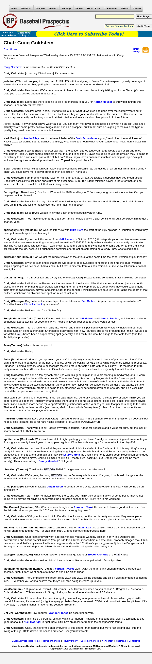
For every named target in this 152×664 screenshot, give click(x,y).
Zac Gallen (88, 301)
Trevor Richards (98, 554)
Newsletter (26, 8)
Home (14, 8)
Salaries (124, 8)
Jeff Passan (66, 239)
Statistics (53, 8)
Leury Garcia (71, 454)
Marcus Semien (109, 318)
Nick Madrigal (32, 621)
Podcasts (137, 8)
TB (118, 554)
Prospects (40, 8)
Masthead (121, 641)
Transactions (110, 8)
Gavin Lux (84, 527)
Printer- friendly (136, 50)
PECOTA (49, 469)
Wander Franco (58, 612)
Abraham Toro (82, 507)
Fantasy (79, 8)
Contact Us (134, 641)
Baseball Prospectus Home (26, 641)
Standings (66, 8)
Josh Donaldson (86, 138)
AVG (19, 334)
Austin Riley (31, 138)
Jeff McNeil (86, 318)
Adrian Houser (103, 101)
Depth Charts (93, 8)
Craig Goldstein (13, 67)
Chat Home (10, 49)
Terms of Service (51, 641)
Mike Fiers (76, 229)
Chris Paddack (33, 304)
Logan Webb (55, 486)
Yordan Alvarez (64, 568)
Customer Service (90, 641)
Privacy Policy (70, 641)
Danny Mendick (48, 461)
